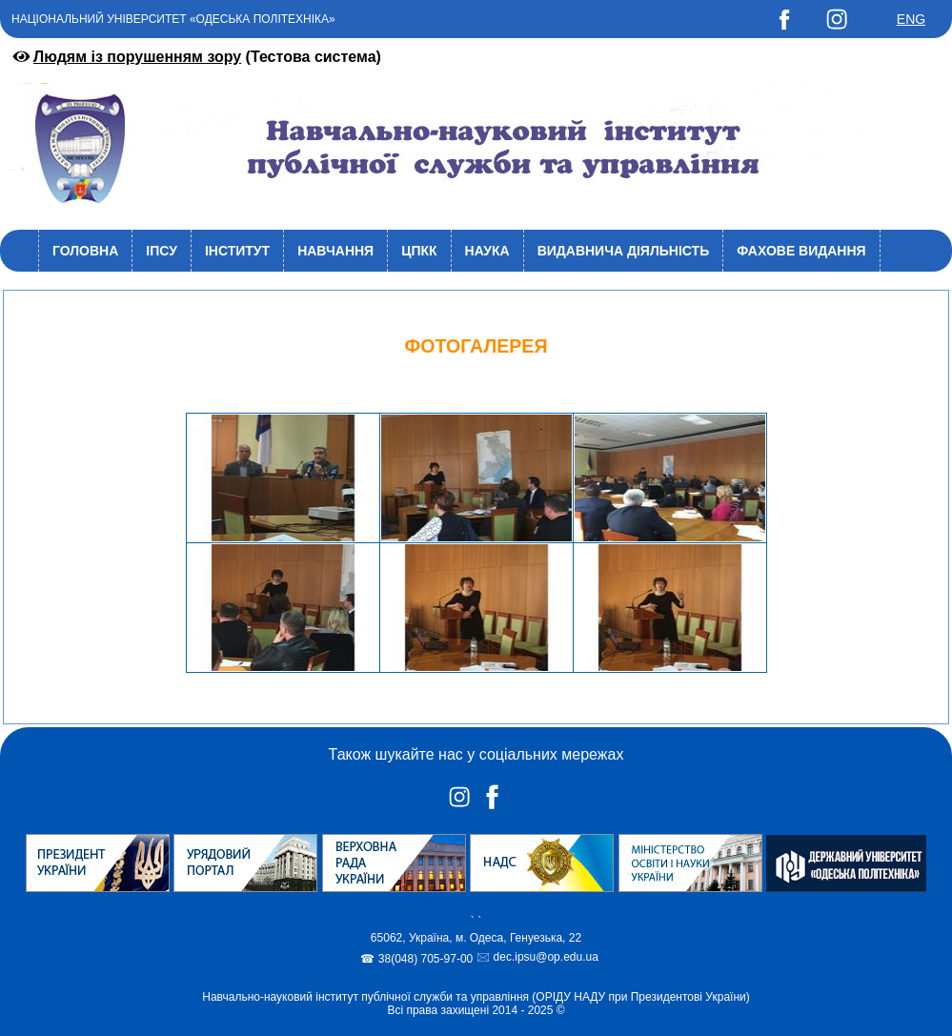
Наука (487, 250)
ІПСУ (161, 250)
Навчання (335, 250)
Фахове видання (801, 250)
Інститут (237, 250)
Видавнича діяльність (623, 250)
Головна (85, 250)
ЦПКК (418, 250)
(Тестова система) (195, 57)
